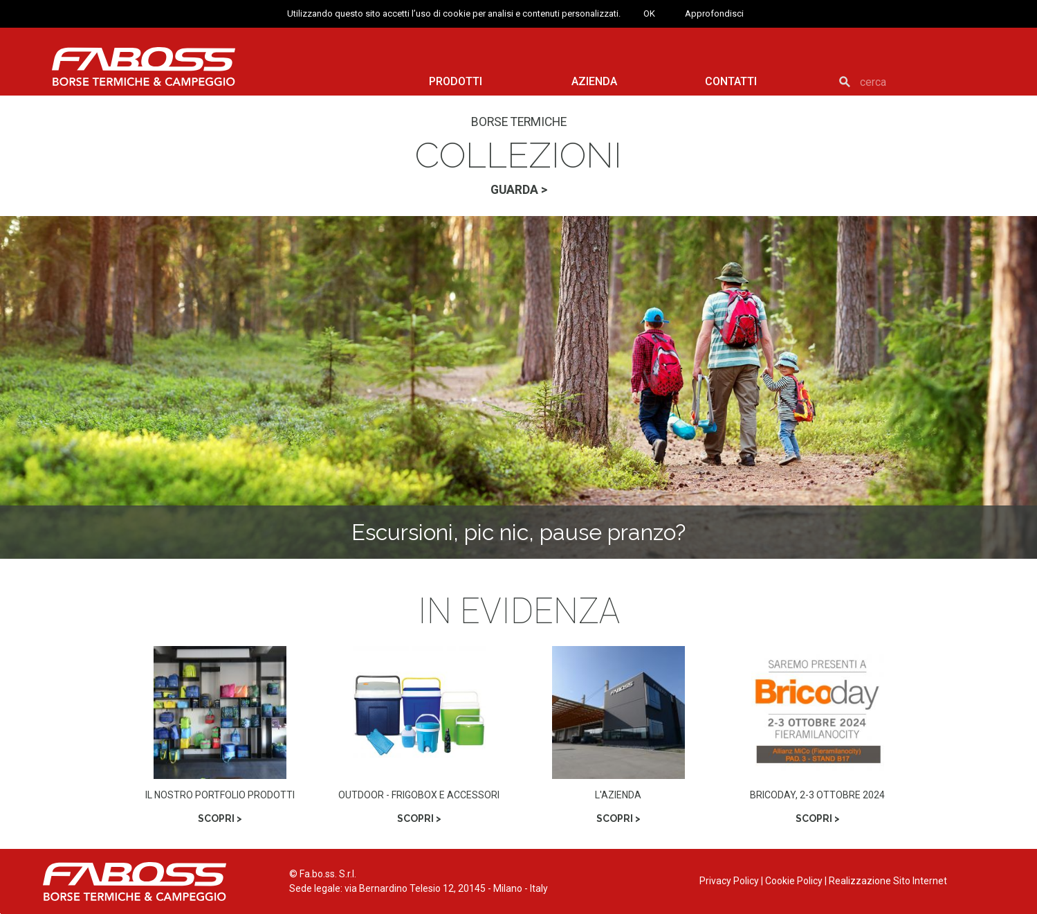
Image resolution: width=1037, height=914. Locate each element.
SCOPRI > (220, 818)
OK (649, 13)
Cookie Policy (794, 880)
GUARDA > (518, 190)
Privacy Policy (729, 880)
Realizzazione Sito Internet (888, 880)
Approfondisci (714, 13)
